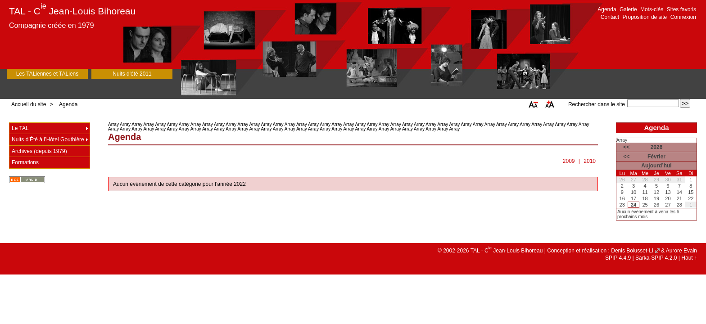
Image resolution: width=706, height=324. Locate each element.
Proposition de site (645, 17)
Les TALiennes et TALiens (47, 74)
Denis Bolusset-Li (632, 251)
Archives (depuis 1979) (39, 151)
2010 (590, 161)
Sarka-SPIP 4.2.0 (656, 258)
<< (626, 147)
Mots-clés (651, 9)
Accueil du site (28, 104)
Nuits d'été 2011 (132, 74)
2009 (569, 161)
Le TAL (20, 128)
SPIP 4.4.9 (618, 258)
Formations (25, 162)
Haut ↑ (689, 258)
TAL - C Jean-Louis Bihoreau (72, 11)
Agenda (606, 9)
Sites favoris (681, 9)
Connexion (683, 17)
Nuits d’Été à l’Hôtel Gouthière (48, 139)
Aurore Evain (681, 251)
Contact (610, 17)
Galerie (628, 9)
